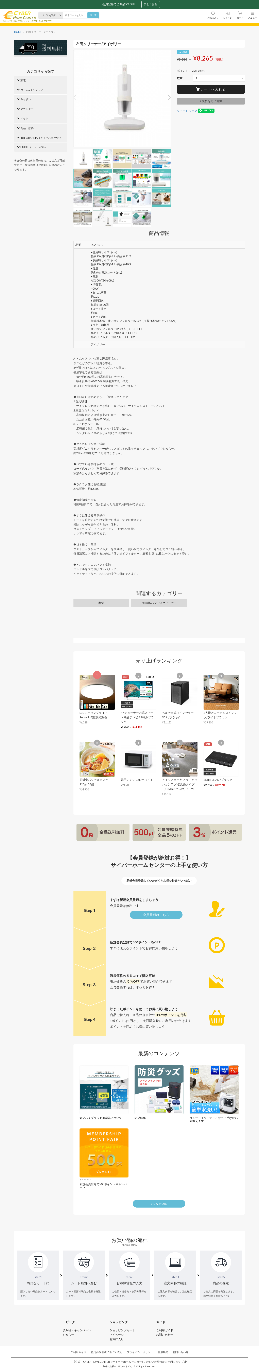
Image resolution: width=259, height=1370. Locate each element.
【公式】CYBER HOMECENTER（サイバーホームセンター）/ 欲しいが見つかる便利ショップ (129, 1361)
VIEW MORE (159, 1203)
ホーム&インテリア (30, 89)
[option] (122, 99)
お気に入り (116, 1339)
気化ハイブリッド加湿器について (101, 1118)
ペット (22, 118)
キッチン (24, 99)
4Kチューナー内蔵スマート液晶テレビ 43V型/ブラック (137, 717)
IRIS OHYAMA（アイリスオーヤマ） (40, 137)
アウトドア (25, 109)
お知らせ (68, 1334)
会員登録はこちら (156, 915)
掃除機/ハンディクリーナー (159, 603)
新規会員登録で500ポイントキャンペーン (103, 1185)
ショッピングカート (122, 1330)
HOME (18, 31)
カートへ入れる (211, 89)
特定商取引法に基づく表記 (106, 1352)
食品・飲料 (25, 128)
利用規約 (163, 1352)
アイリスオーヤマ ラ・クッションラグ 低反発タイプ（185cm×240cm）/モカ (179, 784)
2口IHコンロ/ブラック (218, 779)
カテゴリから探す (40, 71)
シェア (193, 110)
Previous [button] (76, 97)
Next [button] (168, 97)
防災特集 (140, 1118)
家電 (101, 603)
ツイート (182, 110)
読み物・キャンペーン (77, 1330)
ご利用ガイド (164, 1330)
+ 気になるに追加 (211, 101)
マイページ (116, 1334)
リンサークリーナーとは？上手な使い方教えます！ (214, 1119)
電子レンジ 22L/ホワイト (137, 779)
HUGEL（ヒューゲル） (32, 147)
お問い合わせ (164, 1334)
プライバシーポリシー (140, 1352)
